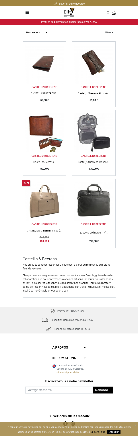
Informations (64, 358)
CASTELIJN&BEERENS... (44, 93)
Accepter (113, 432)
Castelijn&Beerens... (44, 162)
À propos (60, 347)
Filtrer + (109, 32)
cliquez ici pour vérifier (68, 372)
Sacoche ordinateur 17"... (94, 232)
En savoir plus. (98, 432)
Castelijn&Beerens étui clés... (94, 93)
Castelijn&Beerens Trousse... (93, 162)
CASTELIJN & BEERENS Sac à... (44, 230)
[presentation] (55, 400)
